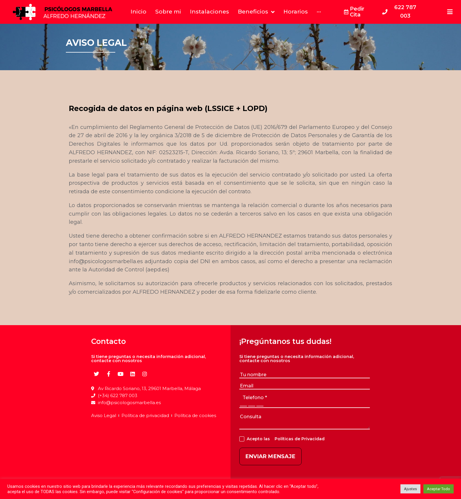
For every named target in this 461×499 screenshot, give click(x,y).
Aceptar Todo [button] (438, 489)
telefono (255, 397)
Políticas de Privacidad (298, 438)
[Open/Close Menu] (450, 12)
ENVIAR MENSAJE (270, 456)
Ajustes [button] (410, 489)
